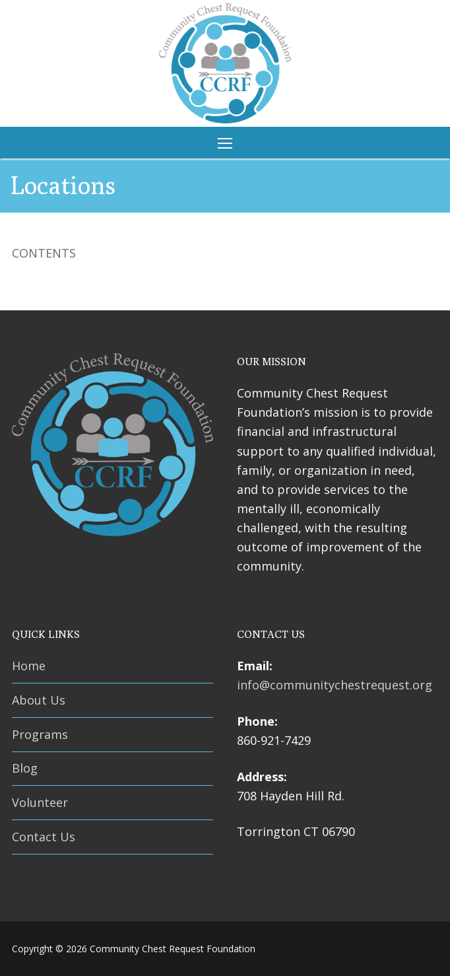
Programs (40, 734)
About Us (38, 700)
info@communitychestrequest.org (334, 685)
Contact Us (43, 837)
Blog (25, 768)
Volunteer (40, 802)
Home (29, 666)
